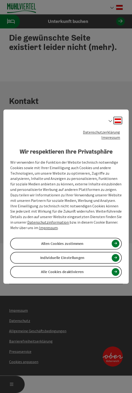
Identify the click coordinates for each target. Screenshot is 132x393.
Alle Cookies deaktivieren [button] (62, 271)
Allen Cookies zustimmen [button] (62, 243)
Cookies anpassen (23, 361)
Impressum (110, 137)
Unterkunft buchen (62, 21)
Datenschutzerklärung (101, 132)
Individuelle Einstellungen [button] (62, 257)
